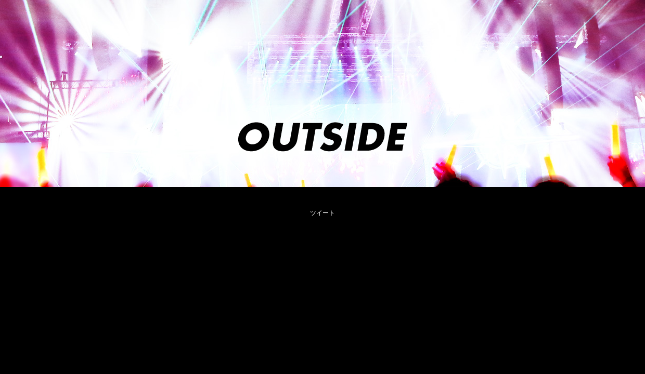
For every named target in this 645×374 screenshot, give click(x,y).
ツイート (322, 213)
